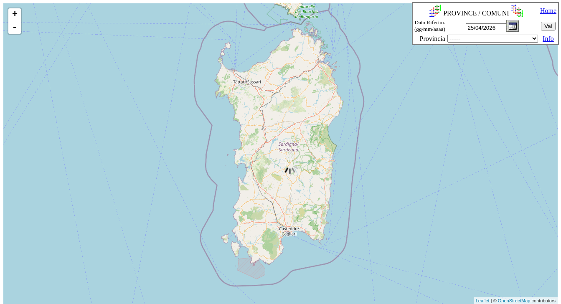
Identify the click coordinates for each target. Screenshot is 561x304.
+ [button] (15, 14)
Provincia (432, 38)
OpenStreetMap (514, 300)
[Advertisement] (152, 285)
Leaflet (483, 300)
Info (548, 38)
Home (548, 10)
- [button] (15, 27)
